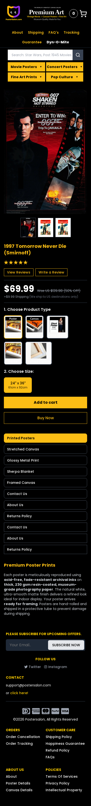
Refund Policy (57, 750)
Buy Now (45, 418)
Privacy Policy (57, 783)
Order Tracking (19, 743)
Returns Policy (19, 516)
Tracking (71, 32)
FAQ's (54, 32)
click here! (19, 693)
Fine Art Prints (26, 77)
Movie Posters (26, 66)
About (17, 32)
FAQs (50, 757)
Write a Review (51, 272)
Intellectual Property (64, 790)
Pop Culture (64, 77)
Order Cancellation (23, 736)
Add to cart (46, 402)
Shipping (36, 32)
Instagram (55, 666)
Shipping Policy (59, 736)
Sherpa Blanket (20, 471)
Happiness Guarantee (65, 743)
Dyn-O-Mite (58, 42)
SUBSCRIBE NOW (66, 645)
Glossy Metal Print (23, 460)
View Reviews (18, 272)
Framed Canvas (21, 482)
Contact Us (17, 493)
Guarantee (32, 42)
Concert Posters (65, 66)
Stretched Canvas (23, 449)
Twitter (32, 666)
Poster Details (18, 783)
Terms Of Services (62, 776)
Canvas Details (19, 790)
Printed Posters (21, 438)
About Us (15, 504)
